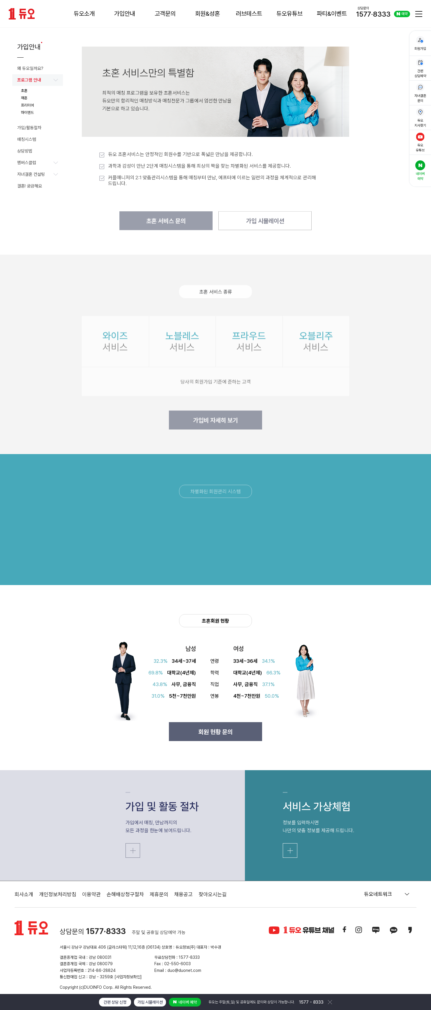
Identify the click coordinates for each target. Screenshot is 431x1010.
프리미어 (27, 105)
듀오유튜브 (289, 13)
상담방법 (24, 151)
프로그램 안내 (37, 80)
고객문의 (165, 13)
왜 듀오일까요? (30, 68)
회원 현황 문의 (215, 732)
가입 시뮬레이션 (150, 1002)
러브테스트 (249, 13)
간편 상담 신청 (115, 1002)
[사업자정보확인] (128, 976)
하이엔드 (27, 112)
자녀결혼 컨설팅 (37, 174)
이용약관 (91, 894)
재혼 (24, 98)
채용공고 (183, 894)
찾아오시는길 (213, 894)
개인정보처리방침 (57, 894)
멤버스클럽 (37, 162)
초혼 (24, 90)
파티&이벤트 (332, 13)
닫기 (330, 1002)
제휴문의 (159, 894)
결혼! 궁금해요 (29, 186)
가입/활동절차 (29, 127)
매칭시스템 (26, 139)
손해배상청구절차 (125, 894)
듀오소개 (84, 13)
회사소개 (24, 894)
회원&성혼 (207, 13)
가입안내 (124, 13)
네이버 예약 (185, 1002)
